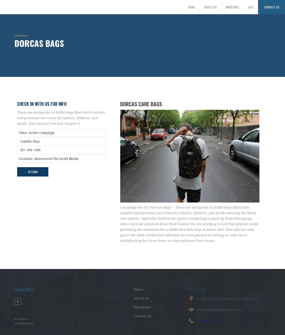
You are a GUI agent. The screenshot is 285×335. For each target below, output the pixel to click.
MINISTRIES (232, 7)
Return (32, 171)
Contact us (142, 316)
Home (139, 289)
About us (141, 298)
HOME (191, 7)
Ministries (142, 307)
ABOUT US (210, 7)
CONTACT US (271, 7)
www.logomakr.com (24, 323)
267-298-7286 (207, 321)
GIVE (250, 7)
